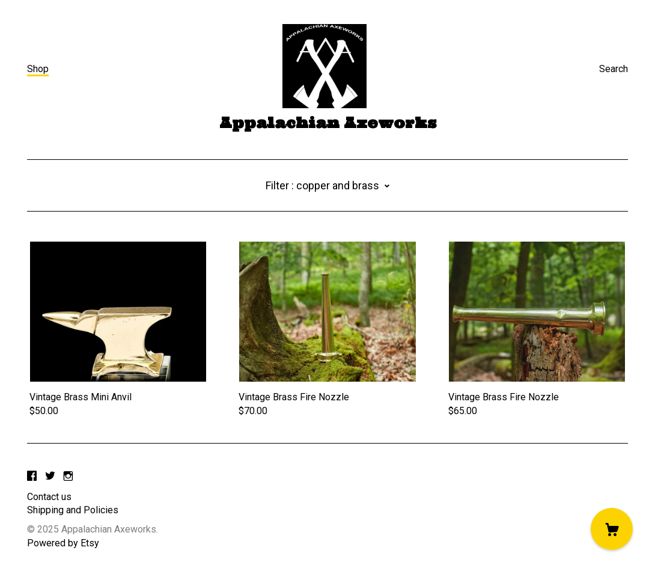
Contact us (49, 496)
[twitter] (50, 477)
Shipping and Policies (72, 510)
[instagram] (68, 477)
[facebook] (32, 477)
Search (613, 69)
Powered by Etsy (63, 543)
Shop (38, 69)
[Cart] (612, 529)
